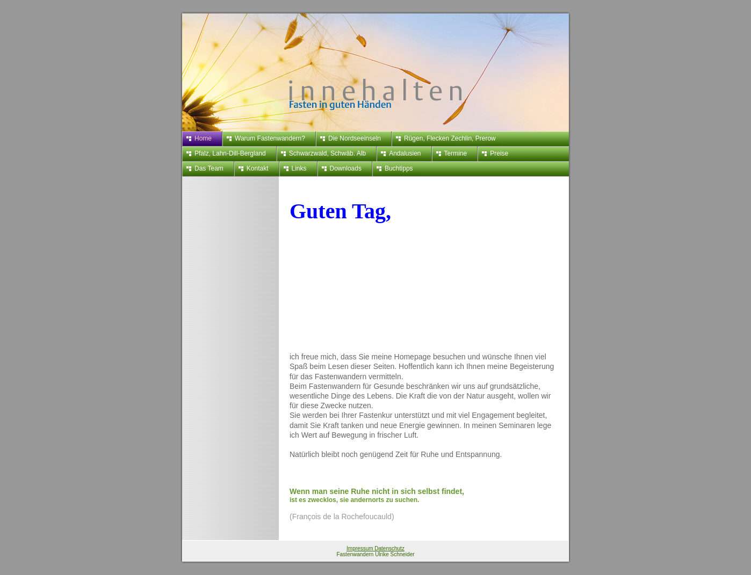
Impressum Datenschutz (375, 548)
